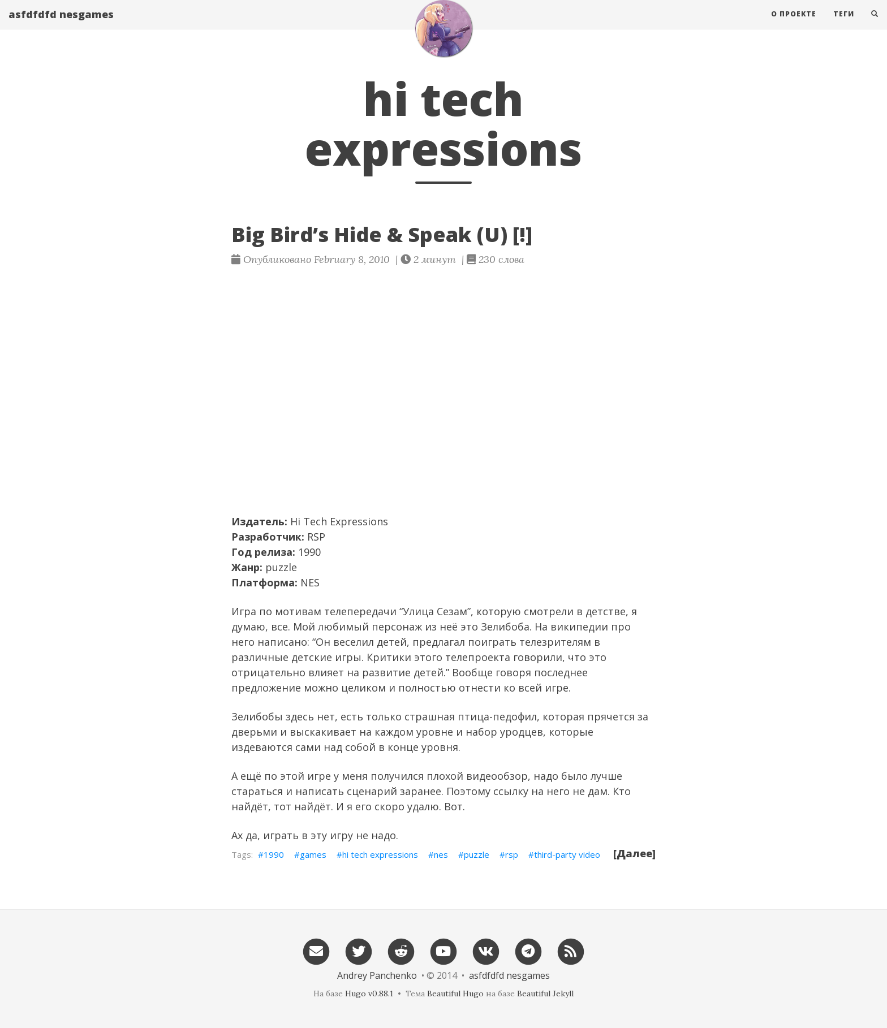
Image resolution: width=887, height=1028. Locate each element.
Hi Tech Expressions (339, 521)
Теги (843, 25)
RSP (316, 536)
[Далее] (634, 853)
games (313, 854)
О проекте (793, 25)
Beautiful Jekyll (545, 993)
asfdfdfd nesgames (61, 25)
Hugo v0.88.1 (369, 993)
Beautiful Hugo (455, 993)
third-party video (567, 854)
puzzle (476, 854)
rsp (511, 854)
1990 (274, 854)
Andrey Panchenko (377, 975)
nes (441, 854)
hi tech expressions (380, 854)
